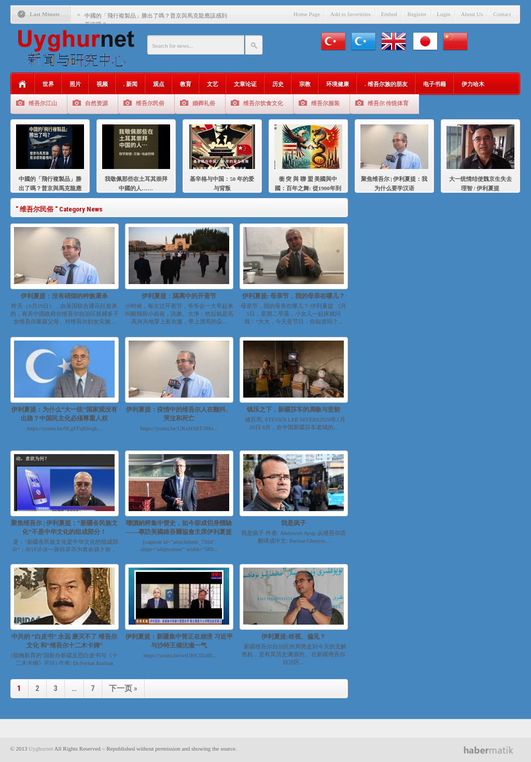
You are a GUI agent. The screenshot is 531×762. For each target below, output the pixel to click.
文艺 (212, 84)
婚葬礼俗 (203, 103)
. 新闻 (130, 84)
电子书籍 (434, 84)
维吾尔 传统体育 (388, 103)
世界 (48, 84)
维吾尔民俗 (150, 103)
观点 (158, 84)
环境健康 (337, 84)
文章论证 (245, 84)
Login (444, 14)
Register (417, 14)
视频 (102, 84)
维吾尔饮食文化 (263, 103)
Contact (502, 14)
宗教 (305, 84)
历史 (278, 84)
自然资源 (96, 103)
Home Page (307, 14)
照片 (75, 84)
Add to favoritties (350, 14)
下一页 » (123, 688)
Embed (389, 14)
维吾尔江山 (43, 103)
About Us (472, 14)
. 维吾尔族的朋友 (386, 84)
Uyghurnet (41, 748)
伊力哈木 (473, 84)
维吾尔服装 (325, 103)
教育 (185, 84)
